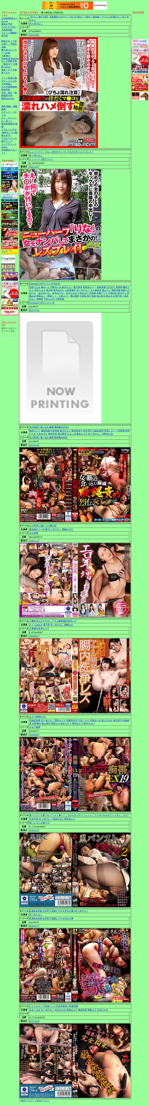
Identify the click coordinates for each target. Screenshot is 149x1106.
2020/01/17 (34, 926)
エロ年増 (33, 533)
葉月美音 (78, 287)
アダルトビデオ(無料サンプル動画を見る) (9, 132)
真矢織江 (33, 529)
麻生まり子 (82, 434)
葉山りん (106, 290)
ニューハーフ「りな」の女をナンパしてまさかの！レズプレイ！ (61, 152)
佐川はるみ (71, 293)
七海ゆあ (112, 293)
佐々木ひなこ (36, 23)
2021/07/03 (34, 310)
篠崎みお (68, 625)
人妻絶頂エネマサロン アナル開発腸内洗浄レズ (52, 621)
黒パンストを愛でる (39, 823)
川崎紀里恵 (98, 431)
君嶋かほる (67, 529)
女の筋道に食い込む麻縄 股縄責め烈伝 (48, 437)
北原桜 (83, 296)
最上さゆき (107, 720)
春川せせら (65, 431)
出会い (4, 147)
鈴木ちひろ (65, 723)
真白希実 (62, 434)
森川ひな (122, 293)
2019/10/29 (34, 1021)
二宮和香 (120, 431)
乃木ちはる (49, 299)
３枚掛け (5, 56)
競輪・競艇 (11, 106)
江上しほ (71, 434)
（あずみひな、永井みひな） (50, 293)
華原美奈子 (77, 431)
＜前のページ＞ (26, 1100)
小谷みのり (83, 293)
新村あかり (88, 287)
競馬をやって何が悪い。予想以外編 (9, 44)
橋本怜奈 (52, 434)
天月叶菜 (33, 819)
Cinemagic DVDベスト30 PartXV (44, 283)
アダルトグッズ (9, 138)
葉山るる (110, 296)
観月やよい (67, 287)
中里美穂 (59, 299)
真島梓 (119, 287)
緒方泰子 (117, 720)
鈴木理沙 (87, 431)
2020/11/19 (34, 541)
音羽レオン (109, 431)
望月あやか (58, 290)
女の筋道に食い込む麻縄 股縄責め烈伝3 (49, 427)
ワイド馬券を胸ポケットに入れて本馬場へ (9, 81)
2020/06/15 (34, 636)
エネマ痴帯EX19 (37, 717)
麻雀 (3, 109)
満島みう (92, 1010)
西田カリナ (34, 431)
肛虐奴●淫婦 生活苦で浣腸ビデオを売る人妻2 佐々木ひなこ (58, 911)
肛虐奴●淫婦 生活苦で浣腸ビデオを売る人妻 (51, 918)
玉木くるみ (34, 1010)
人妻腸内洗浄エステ (39, 628)
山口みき (110, 287)
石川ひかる (102, 1010)
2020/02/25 (34, 830)
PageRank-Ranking (9, 58)
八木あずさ (42, 434)
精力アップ (6, 141)
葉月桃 (49, 290)
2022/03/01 (34, 35)
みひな (32, 293)
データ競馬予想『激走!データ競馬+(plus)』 (9, 64)
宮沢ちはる (39, 290)
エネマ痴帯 (34, 727)
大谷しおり (83, 720)
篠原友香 (82, 1010)
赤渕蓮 (92, 293)
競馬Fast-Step (7, 98)
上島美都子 (70, 290)
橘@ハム (45, 287)
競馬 (3, 106)
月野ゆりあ (55, 287)
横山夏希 (74, 296)
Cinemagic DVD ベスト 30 (41, 303)
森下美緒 (91, 296)
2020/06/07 (34, 735)
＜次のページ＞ (42, 1100)
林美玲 (39, 299)
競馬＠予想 (6, 24)
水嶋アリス (102, 293)
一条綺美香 (100, 287)
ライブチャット (9, 144)
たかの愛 (43, 529)
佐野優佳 (36, 723)
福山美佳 (100, 296)
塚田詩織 (115, 290)
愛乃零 (46, 625)
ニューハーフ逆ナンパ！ (41, 159)
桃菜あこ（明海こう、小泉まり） (53, 296)
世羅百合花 (72, 720)
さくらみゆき (36, 625)
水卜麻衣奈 (95, 290)
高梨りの (125, 290)
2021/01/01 (34, 445)
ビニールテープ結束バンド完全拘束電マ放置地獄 (53, 1006)
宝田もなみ (34, 287)
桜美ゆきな (58, 819)
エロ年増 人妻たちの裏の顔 (42, 525)
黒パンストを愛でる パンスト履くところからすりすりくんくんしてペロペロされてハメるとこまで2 (79, 815)
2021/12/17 (34, 167)
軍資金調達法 (8, 124)
